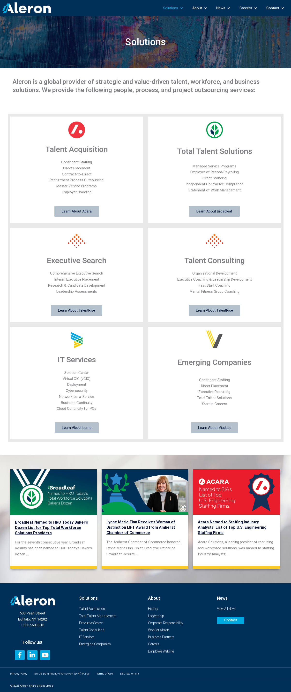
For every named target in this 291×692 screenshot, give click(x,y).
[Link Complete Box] (53, 517)
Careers (248, 8)
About (199, 8)
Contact (275, 8)
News (223, 8)
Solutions (173, 8)
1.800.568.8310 (32, 625)
